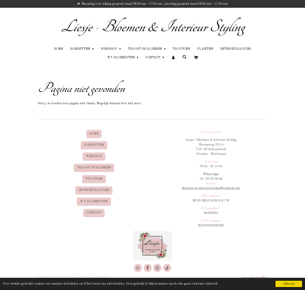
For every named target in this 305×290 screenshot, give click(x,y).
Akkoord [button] (288, 283)
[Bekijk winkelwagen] (196, 57)
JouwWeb (261, 277)
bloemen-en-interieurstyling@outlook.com (211, 188)
